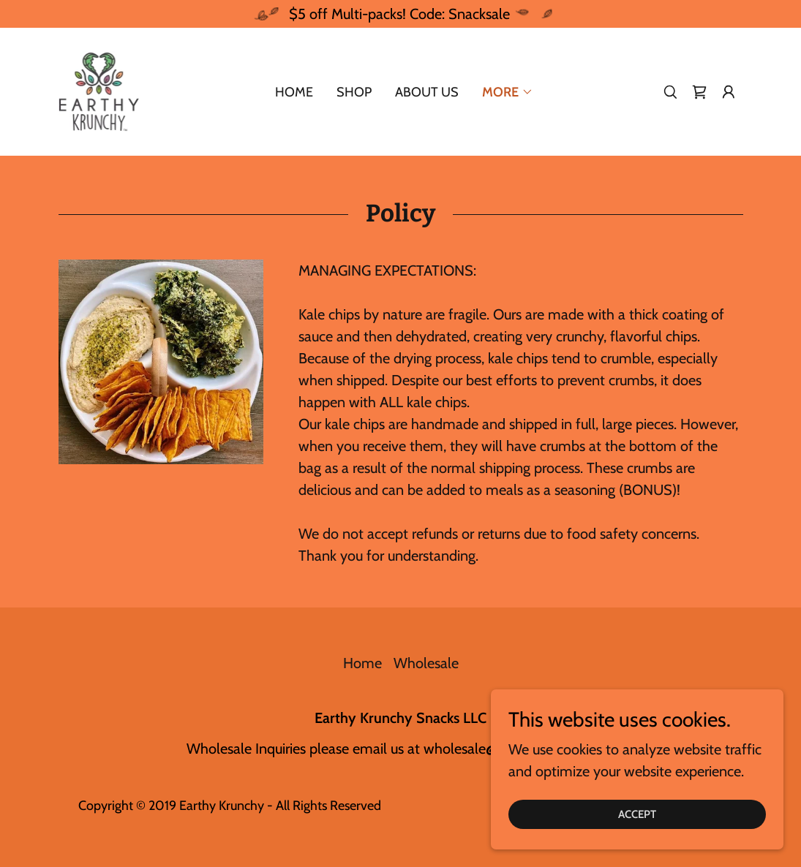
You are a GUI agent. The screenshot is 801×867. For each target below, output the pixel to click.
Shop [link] (354, 92)
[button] (728, 92)
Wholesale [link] (426, 663)
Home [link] (294, 92)
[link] (99, 90)
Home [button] (362, 663)
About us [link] (427, 92)
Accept (637, 814)
